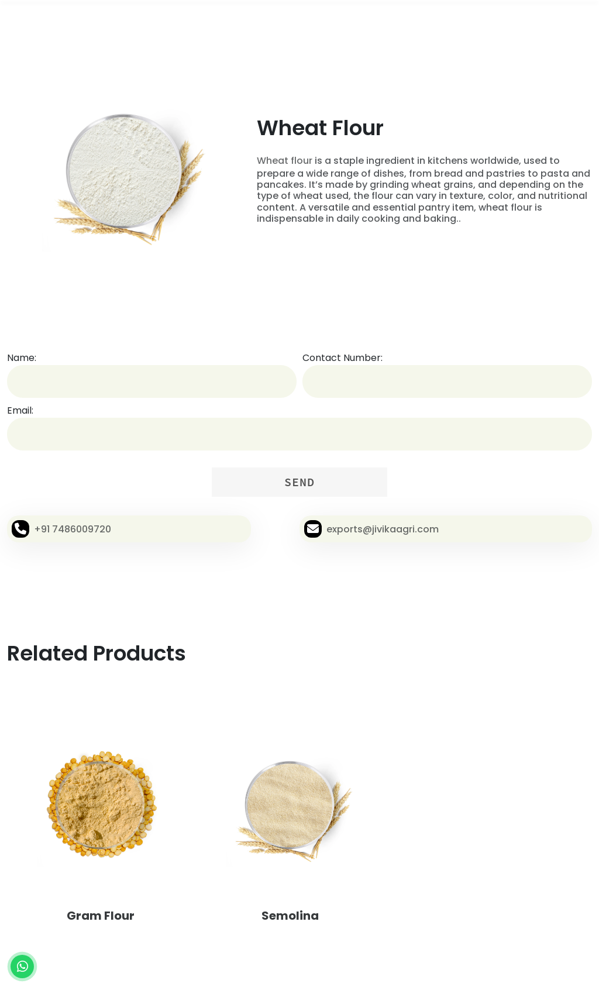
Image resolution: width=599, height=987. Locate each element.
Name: (21, 357)
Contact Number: (342, 357)
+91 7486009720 (72, 529)
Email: (20, 410)
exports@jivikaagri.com (382, 529)
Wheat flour (284, 160)
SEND (299, 481)
